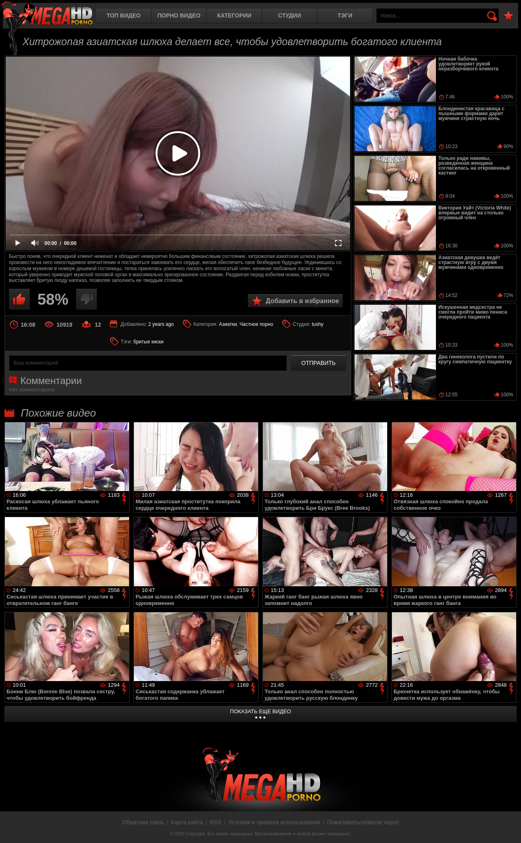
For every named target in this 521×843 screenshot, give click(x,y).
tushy (318, 324)
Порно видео (179, 15)
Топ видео (123, 15)
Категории (234, 15)
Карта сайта (187, 822)
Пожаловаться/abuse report (363, 822)
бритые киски (149, 342)
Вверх (509, 828)
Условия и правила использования (274, 822)
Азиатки (228, 324)
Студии (289, 15)
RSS (215, 822)
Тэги (344, 15)
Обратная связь (143, 822)
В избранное (508, 16)
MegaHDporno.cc (46, 14)
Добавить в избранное (302, 300)
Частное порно (257, 324)
